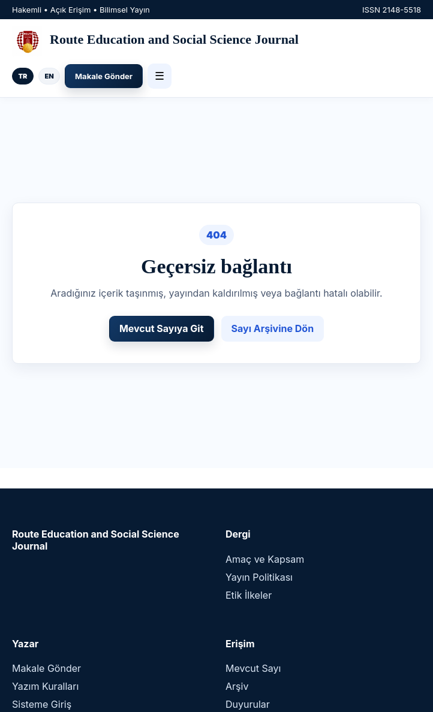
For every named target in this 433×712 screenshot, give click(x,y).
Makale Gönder (104, 76)
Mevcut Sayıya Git (161, 328)
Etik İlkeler (248, 595)
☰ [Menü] (159, 76)
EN (48, 76)
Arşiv (236, 686)
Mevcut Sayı (253, 668)
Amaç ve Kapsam (264, 559)
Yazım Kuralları (45, 686)
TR (23, 76)
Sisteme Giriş (41, 704)
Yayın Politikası (259, 577)
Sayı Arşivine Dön (272, 328)
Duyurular (247, 704)
